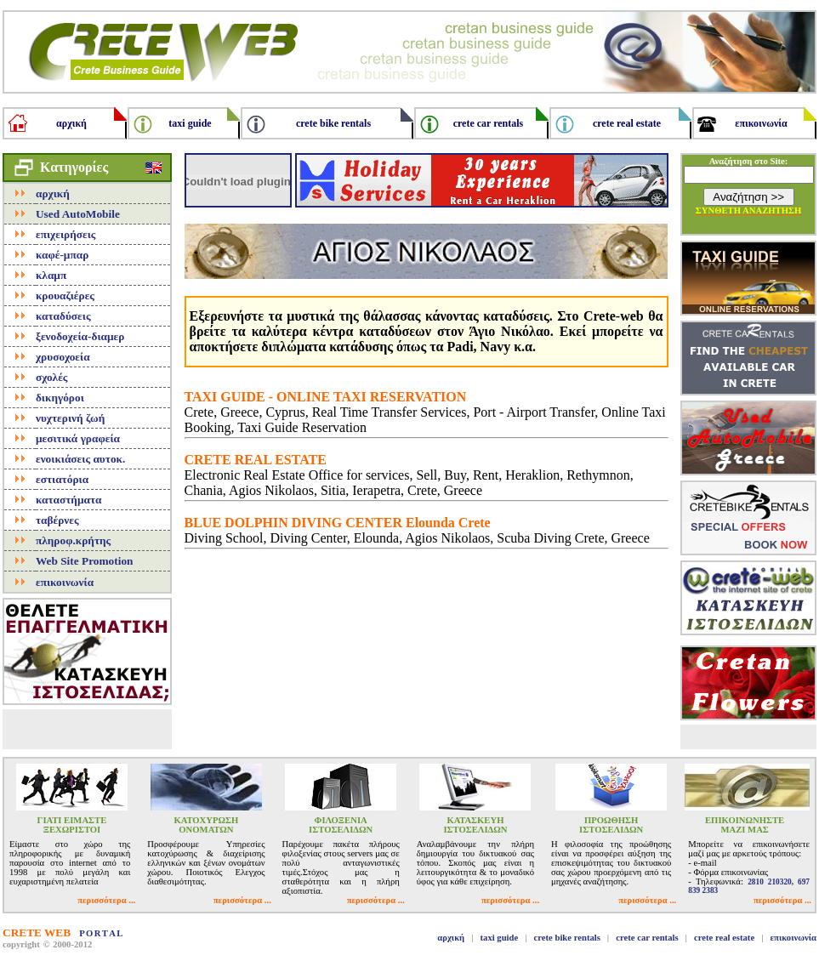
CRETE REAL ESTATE (256, 459)
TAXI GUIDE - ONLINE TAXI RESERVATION (326, 397)
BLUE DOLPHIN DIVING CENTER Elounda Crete (338, 522)
